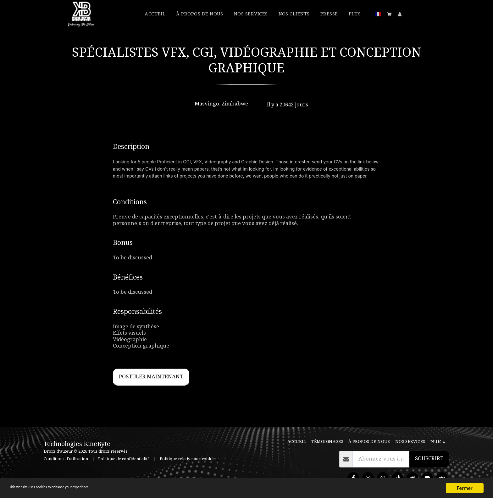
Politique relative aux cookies (188, 458)
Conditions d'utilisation (66, 458)
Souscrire (429, 459)
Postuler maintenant (151, 377)
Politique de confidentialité (124, 458)
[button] (389, 14)
